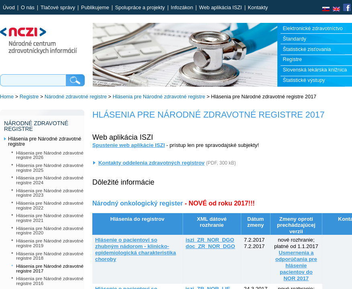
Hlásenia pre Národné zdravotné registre (159, 97)
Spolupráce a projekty (140, 7)
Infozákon (182, 7)
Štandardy (294, 39)
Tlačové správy (58, 7)
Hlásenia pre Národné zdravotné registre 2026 (49, 155)
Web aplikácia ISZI (220, 7)
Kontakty (258, 7)
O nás (28, 7)
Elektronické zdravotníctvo (312, 28)
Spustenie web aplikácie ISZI (128, 145)
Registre (292, 59)
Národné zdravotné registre (76, 97)
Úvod (9, 7)
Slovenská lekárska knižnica (315, 70)
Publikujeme (95, 7)
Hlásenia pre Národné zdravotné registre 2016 (49, 281)
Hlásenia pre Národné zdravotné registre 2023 (49, 193)
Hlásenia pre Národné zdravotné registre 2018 (49, 256)
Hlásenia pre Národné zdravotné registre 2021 (49, 218)
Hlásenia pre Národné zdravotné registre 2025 (49, 168)
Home (7, 97)
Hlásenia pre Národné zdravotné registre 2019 (49, 243)
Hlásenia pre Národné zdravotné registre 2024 (49, 180)
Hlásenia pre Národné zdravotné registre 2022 (49, 205)
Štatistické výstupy (304, 80)
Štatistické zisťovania (307, 49)
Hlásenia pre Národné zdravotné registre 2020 (49, 231)
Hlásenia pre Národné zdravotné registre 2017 (49, 268)
